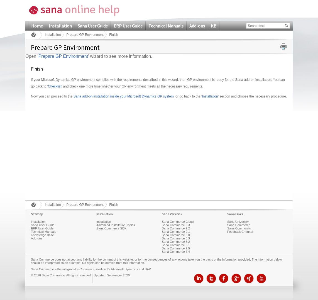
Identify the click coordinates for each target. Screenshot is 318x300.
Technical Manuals (166, 26)
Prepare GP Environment (85, 35)
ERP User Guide (128, 26)
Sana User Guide (93, 26)
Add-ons (197, 26)
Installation (60, 26)
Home (37, 26)
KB (213, 26)
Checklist (55, 86)
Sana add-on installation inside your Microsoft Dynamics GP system (124, 96)
